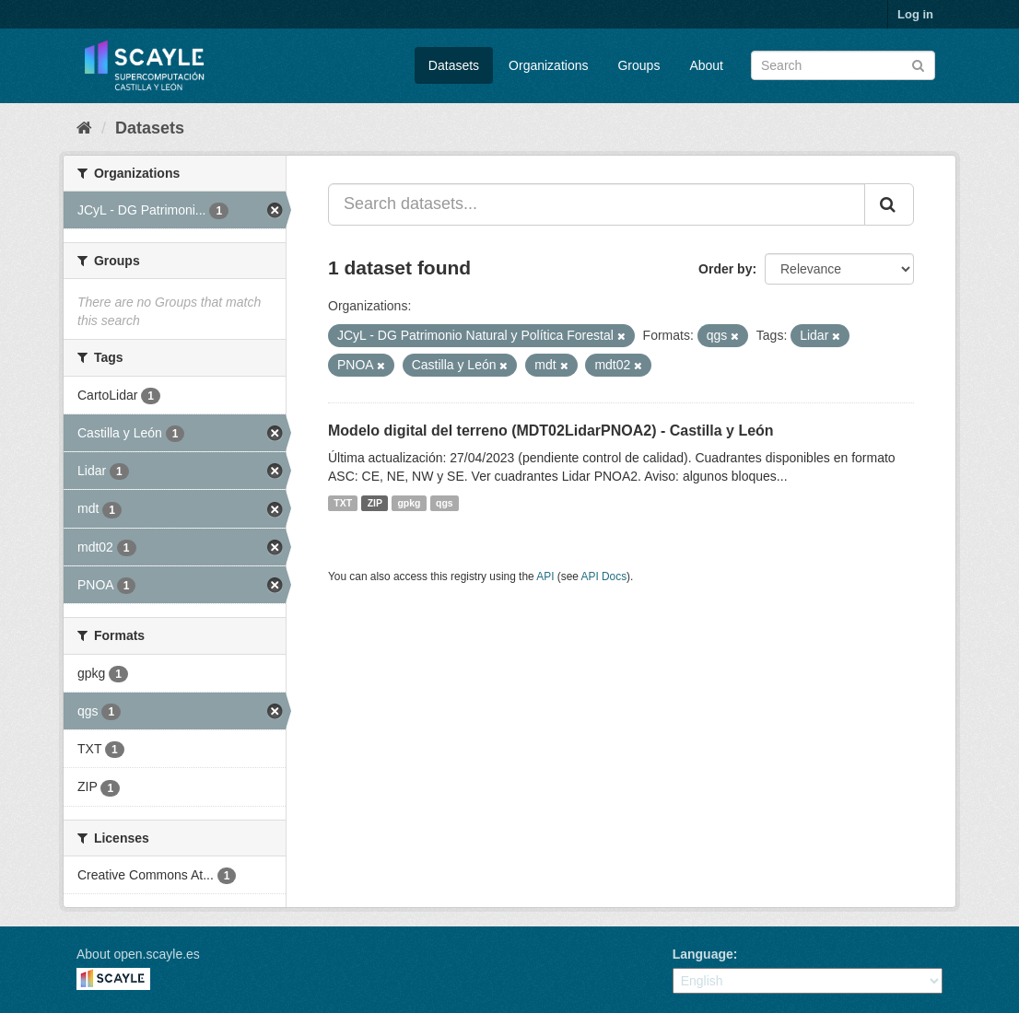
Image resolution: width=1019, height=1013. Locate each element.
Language (703, 954)
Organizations (548, 65)
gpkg (408, 502)
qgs (444, 502)
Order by (725, 269)
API (545, 576)
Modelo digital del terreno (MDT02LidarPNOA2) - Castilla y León (551, 430)
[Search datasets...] (596, 204)
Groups (638, 65)
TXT (343, 502)
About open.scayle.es (138, 954)
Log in (915, 14)
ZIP (375, 502)
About (706, 65)
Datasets (453, 65)
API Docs (604, 576)
